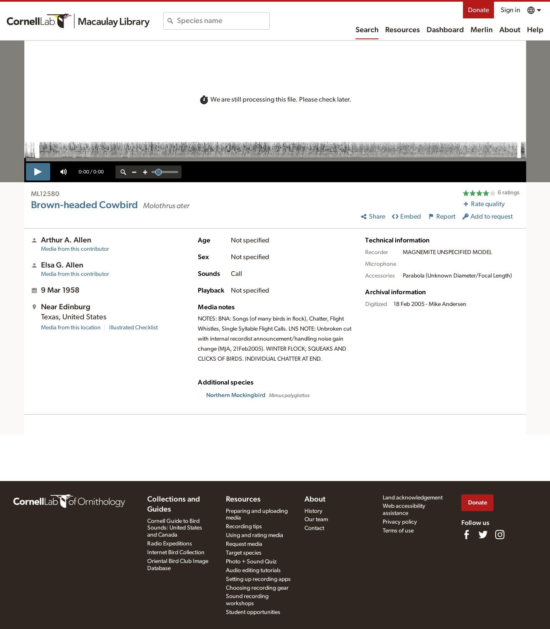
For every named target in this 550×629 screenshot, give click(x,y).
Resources (402, 30)
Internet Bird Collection (176, 552)
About (509, 30)
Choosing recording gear (257, 588)
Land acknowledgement (413, 498)
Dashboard (445, 30)
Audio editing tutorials (253, 570)
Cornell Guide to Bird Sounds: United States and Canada (174, 528)
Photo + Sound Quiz (251, 562)
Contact (314, 528)
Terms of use (398, 531)
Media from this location (71, 328)
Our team (316, 519)
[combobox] (223, 21)
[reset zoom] (123, 172)
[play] (38, 172)
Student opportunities (253, 612)
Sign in (510, 10)
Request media (244, 544)
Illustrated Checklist (133, 328)
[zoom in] (145, 172)
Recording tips (244, 527)
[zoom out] (134, 172)
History (313, 511)
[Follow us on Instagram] (500, 535)
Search (367, 30)
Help (535, 30)
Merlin (482, 30)
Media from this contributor (75, 249)
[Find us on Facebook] (466, 535)
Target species (243, 553)
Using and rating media (254, 535)
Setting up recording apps (258, 579)
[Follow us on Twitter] (483, 535)
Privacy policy (400, 522)
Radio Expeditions (169, 544)
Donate (478, 10)
